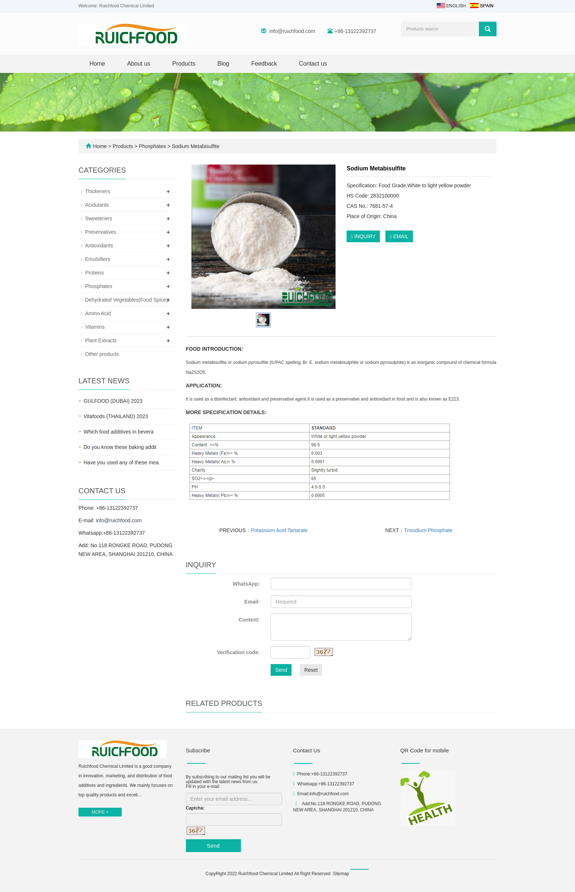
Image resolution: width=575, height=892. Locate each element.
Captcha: (195, 808)
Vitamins (95, 327)
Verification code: (238, 652)
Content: (249, 620)
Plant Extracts (101, 340)
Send (281, 670)
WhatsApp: (246, 584)
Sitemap (341, 873)
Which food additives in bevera (119, 432)
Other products (102, 354)
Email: (252, 602)
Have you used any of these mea (121, 462)
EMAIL (399, 236)
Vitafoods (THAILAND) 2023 (116, 416)
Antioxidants (99, 245)
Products (183, 63)
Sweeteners (98, 218)
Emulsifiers (97, 259)
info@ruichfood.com (292, 31)
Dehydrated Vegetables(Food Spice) (126, 300)
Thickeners (97, 191)
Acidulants (97, 205)
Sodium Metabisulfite (195, 146)
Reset (311, 670)
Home (97, 63)
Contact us (313, 63)
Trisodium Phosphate (428, 530)
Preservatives (100, 232)
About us (138, 63)
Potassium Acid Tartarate (279, 530)
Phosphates (153, 146)
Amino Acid (98, 313)
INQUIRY (363, 236)
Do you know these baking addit (120, 447)
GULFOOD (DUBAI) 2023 (113, 401)
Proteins (94, 273)
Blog (223, 63)
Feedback (264, 63)
